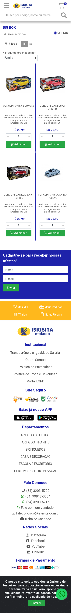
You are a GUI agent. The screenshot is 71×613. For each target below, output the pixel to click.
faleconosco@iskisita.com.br (35, 513)
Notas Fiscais (51, 314)
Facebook (36, 541)
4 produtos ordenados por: (19, 52)
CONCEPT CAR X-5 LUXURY (18, 105)
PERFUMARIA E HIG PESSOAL (35, 471)
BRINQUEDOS (35, 449)
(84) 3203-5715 (35, 502)
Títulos (20, 314)
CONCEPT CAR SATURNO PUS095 (52, 196)
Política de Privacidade (35, 367)
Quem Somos (35, 360)
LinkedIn (35, 552)
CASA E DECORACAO (35, 457)
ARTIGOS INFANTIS (36, 442)
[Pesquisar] (64, 15)
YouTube (35, 546)
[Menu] (6, 5)
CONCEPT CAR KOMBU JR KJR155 (18, 196)
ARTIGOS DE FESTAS (36, 435)
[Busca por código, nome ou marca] (31, 15)
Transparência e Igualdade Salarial (35, 353)
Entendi (36, 603)
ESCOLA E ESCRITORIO (35, 464)
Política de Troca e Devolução (35, 374)
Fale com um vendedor (35, 508)
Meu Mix (20, 307)
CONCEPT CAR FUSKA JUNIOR (52, 107)
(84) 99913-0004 (35, 496)
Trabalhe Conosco (35, 519)
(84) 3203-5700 (35, 491)
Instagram (35, 535)
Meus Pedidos (50, 307)
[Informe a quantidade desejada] (18, 136)
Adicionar (18, 144)
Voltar (61, 33)
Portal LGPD (35, 381)
